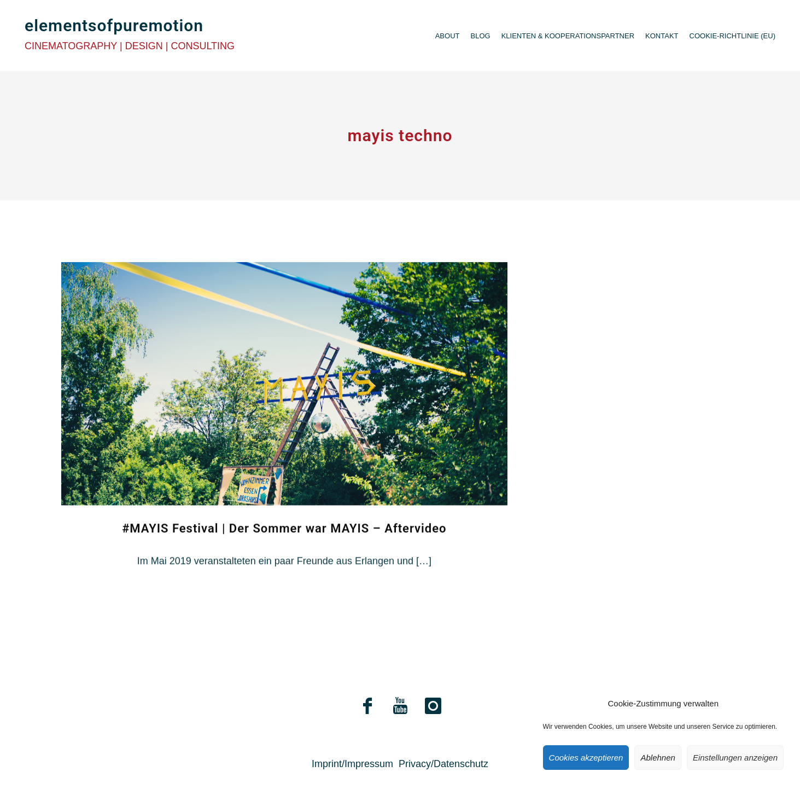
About (447, 36)
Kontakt (661, 36)
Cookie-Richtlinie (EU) (732, 36)
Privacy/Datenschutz (443, 763)
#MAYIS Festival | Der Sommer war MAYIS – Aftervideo (284, 549)
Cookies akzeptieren (586, 757)
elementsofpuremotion (114, 25)
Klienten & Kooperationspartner (567, 36)
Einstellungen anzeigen (735, 757)
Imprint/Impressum (352, 763)
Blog (480, 36)
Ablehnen (657, 757)
